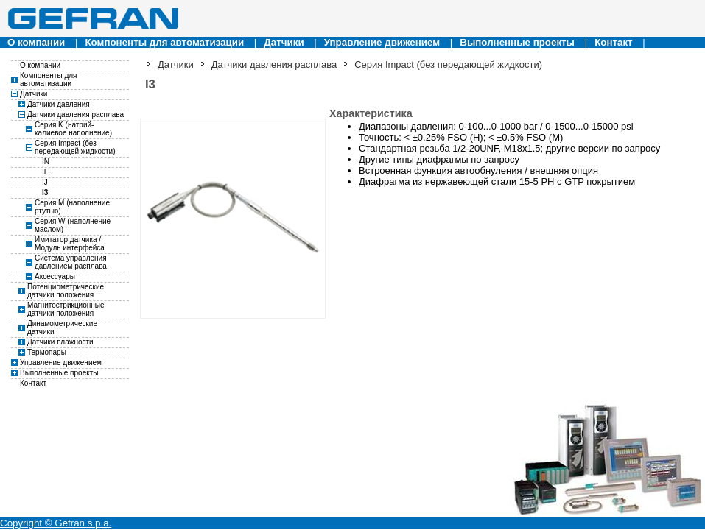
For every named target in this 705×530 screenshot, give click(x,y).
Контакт (613, 42)
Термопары (46, 352)
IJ (45, 182)
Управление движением (382, 42)
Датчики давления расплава (75, 114)
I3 (45, 192)
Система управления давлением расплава (71, 262)
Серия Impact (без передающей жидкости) (75, 147)
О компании (36, 42)
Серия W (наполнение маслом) (73, 225)
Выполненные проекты (517, 42)
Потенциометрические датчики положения (65, 291)
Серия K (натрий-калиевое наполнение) (73, 129)
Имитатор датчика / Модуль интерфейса (70, 244)
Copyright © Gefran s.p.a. (55, 523)
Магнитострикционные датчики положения (66, 309)
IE (45, 172)
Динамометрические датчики (62, 327)
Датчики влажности (60, 342)
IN (45, 162)
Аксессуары (55, 276)
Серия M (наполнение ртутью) (72, 207)
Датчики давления (58, 104)
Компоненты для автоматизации (164, 42)
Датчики (284, 42)
